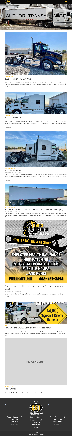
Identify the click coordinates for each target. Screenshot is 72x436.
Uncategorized (20, 284)
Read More (9, 89)
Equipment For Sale (10, 76)
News (6, 284)
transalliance (19, 81)
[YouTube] (37, 401)
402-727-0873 (36, 427)
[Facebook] (34, 401)
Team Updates (11, 284)
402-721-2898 (36, 426)
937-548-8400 (15, 423)
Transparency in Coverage (36, 432)
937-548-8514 (15, 424)
